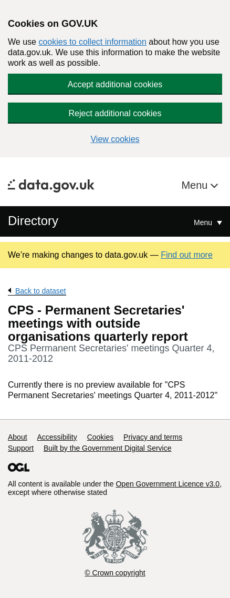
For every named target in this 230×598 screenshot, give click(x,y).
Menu (196, 185)
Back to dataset (40, 291)
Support (21, 448)
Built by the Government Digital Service (108, 448)
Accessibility (57, 437)
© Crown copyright (115, 573)
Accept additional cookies (115, 84)
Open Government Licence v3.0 (167, 484)
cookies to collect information (92, 41)
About (17, 437)
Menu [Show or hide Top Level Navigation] (204, 222)
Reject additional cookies (115, 113)
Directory (33, 221)
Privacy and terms (152, 437)
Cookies (100, 437)
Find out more (187, 254)
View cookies (114, 139)
